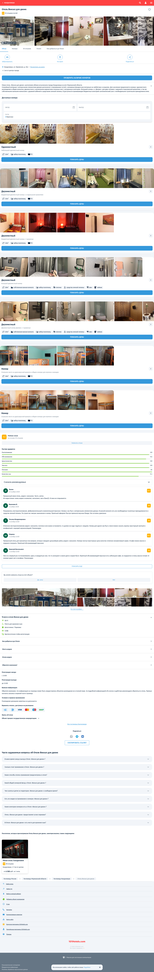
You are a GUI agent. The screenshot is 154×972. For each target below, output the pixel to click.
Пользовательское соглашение (11, 965)
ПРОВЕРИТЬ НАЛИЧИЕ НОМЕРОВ (77, 78)
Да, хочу (40, 580)
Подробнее (87, 967)
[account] (145, 3)
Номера (15, 49)
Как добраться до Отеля (55, 49)
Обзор (4, 49)
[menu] (151, 3)
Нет (114, 580)
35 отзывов (27, 49)
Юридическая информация (10, 967)
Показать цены (77, 159)
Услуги (39, 49)
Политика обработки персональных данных (15, 969)
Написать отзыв (77, 443)
